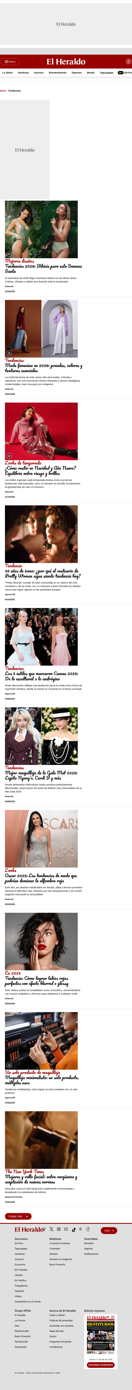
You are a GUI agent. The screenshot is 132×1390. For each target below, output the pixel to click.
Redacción (9, 286)
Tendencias (14, 90)
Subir (109, 1230)
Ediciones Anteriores (100, 1365)
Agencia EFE (10, 594)
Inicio (3, 90)
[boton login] (128, 61)
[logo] (21, 1229)
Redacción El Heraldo (13, 1197)
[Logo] (66, 61)
